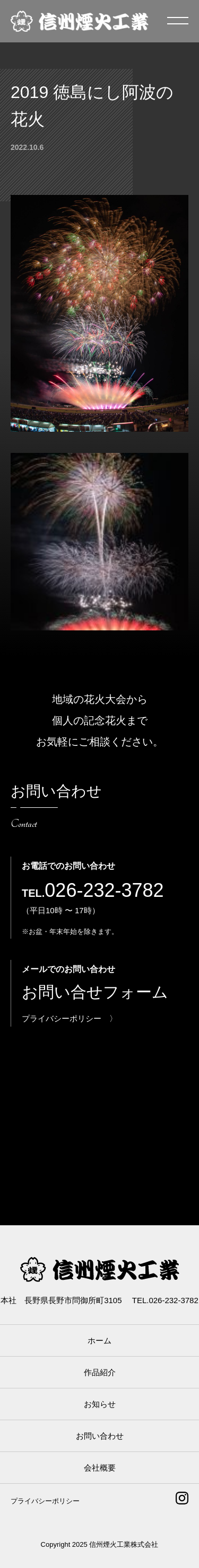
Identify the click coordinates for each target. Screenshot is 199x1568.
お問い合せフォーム (95, 992)
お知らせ (100, 1404)
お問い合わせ (100, 1435)
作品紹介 (100, 1372)
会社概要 (100, 1467)
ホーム (99, 1340)
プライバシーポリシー (45, 1501)
